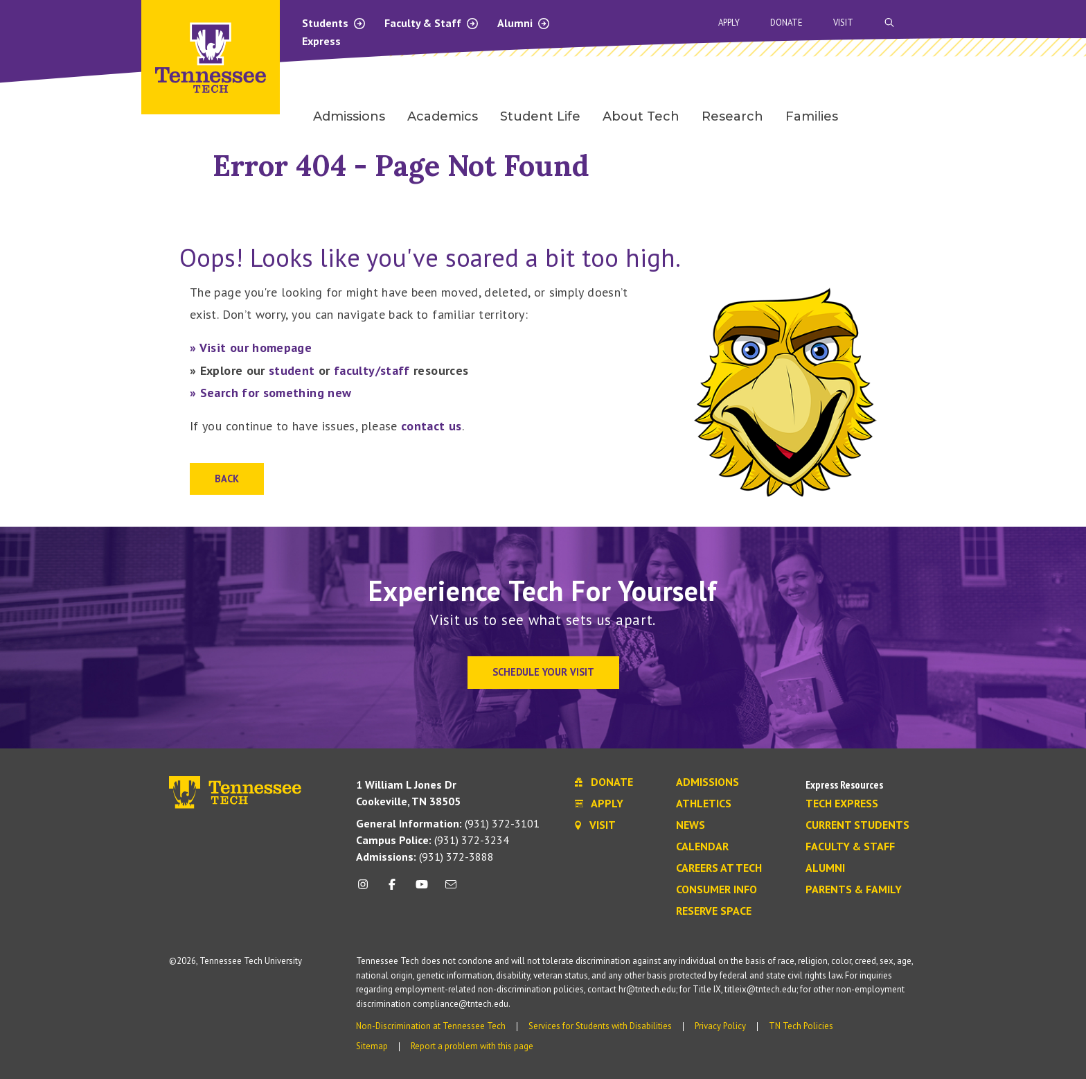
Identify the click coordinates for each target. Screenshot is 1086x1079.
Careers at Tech (719, 868)
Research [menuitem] (732, 116)
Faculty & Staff (431, 23)
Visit (843, 22)
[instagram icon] (366, 889)
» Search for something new (270, 393)
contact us (431, 426)
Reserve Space (713, 911)
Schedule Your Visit (543, 671)
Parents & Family (853, 890)
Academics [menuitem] (442, 116)
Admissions (707, 782)
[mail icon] (450, 889)
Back (227, 478)
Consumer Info (716, 890)
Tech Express (841, 804)
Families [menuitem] (811, 116)
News (690, 825)
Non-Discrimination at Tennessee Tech (431, 1026)
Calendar (702, 847)
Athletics (703, 804)
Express (321, 41)
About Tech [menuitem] (641, 116)
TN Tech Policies (801, 1026)
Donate (786, 22)
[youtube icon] (421, 889)
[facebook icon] (392, 889)
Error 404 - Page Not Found (401, 165)
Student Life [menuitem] (540, 116)
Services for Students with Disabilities (600, 1026)
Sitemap (372, 1046)
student (292, 370)
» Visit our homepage (251, 348)
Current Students (857, 825)
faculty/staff (372, 370)
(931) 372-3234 (432, 840)
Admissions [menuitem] (349, 116)
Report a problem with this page (472, 1046)
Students (334, 23)
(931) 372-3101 (448, 823)
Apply (729, 22)
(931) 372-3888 (425, 856)
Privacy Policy (720, 1026)
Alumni (524, 23)
